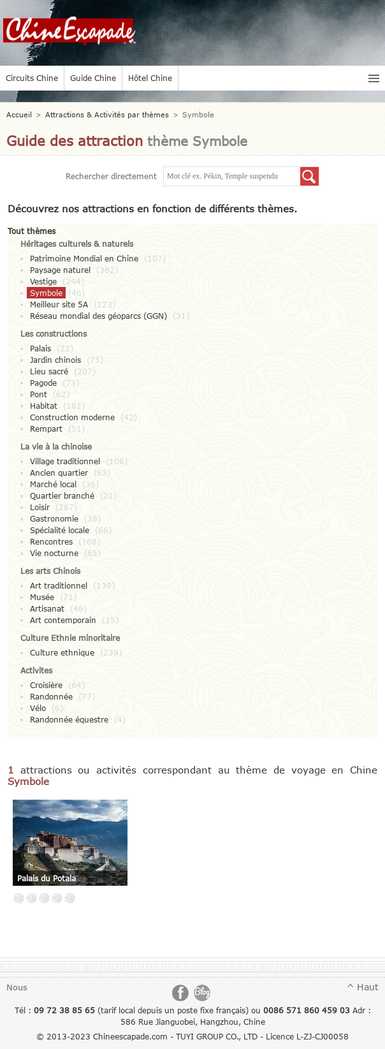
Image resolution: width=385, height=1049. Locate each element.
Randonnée (51, 696)
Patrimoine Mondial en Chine (84, 258)
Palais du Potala (46, 878)
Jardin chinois (55, 359)
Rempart (46, 428)
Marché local (53, 484)
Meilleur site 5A (59, 304)
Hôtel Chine (150, 77)
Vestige (43, 281)
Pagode (43, 382)
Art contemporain (63, 619)
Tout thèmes (31, 230)
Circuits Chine (32, 77)
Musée (42, 596)
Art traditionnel (58, 585)
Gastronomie (54, 518)
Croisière (46, 684)
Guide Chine (93, 77)
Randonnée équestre (69, 719)
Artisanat (47, 608)
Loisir (40, 506)
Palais (40, 348)
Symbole (46, 292)
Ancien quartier (59, 472)
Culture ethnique (62, 652)
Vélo (38, 707)
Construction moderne (72, 417)
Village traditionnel (65, 461)
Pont (38, 394)
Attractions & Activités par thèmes (107, 114)
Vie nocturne (54, 552)
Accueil (19, 114)
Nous (16, 987)
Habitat (43, 405)
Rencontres (51, 541)
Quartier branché (62, 495)
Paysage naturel (60, 269)
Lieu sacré (49, 371)
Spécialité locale (59, 529)
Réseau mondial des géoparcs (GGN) (98, 315)
